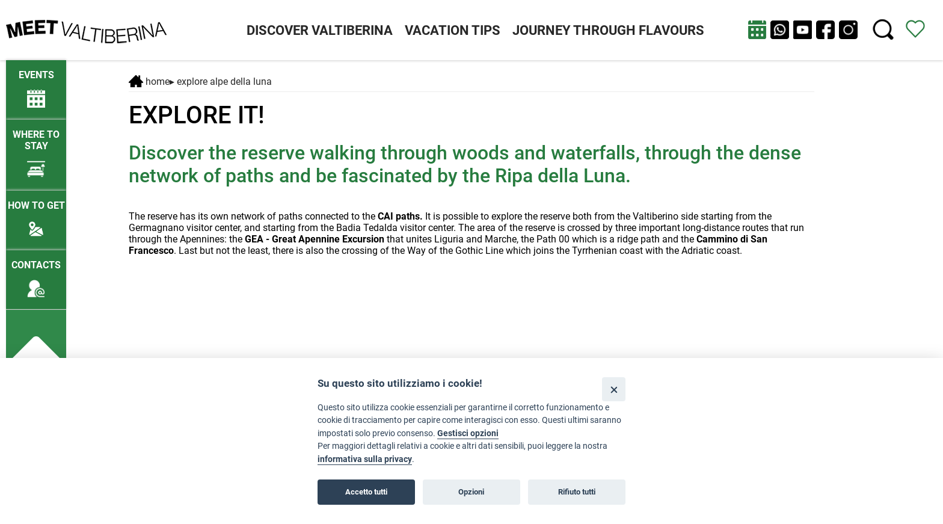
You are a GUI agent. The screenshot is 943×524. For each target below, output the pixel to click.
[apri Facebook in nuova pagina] (825, 29)
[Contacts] (36, 273)
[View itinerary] (915, 28)
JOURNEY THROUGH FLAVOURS (608, 30)
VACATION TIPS (452, 30)
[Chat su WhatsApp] (779, 29)
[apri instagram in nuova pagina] (848, 29)
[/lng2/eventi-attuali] (36, 83)
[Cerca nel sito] (883, 29)
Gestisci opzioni (468, 433)
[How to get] (36, 214)
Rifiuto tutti (576, 491)
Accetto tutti (366, 491)
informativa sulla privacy (365, 459)
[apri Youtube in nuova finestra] (802, 29)
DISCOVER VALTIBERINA (320, 30)
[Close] (613, 389)
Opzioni (471, 491)
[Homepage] (86, 29)
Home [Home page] (149, 81)
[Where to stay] (36, 148)
